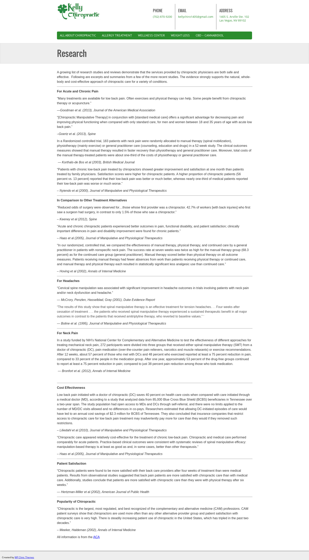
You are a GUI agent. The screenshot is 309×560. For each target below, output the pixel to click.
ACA (96, 537)
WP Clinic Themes (24, 557)
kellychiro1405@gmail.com (195, 17)
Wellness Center (151, 35)
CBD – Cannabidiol (210, 35)
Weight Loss (180, 35)
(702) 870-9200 (162, 17)
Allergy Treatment (117, 35)
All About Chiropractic (78, 35)
